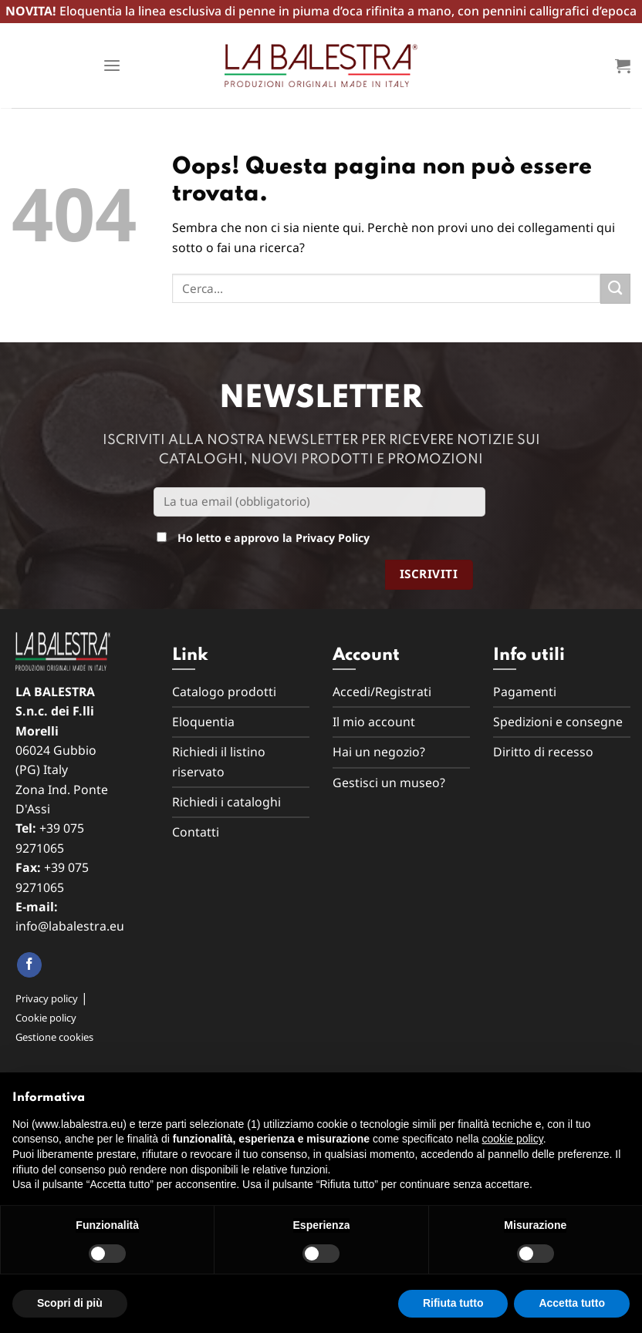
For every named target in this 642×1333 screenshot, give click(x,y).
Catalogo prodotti (224, 691)
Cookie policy (45, 1018)
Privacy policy (46, 998)
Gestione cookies (54, 1037)
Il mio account (374, 721)
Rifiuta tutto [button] (453, 1303)
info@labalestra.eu (69, 925)
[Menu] (112, 66)
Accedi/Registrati (382, 691)
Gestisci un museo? (389, 782)
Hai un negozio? (379, 751)
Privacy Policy (333, 537)
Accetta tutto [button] (572, 1303)
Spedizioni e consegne (558, 721)
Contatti (195, 831)
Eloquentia (203, 721)
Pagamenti (524, 691)
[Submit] (615, 289)
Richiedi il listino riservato (218, 761)
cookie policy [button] (512, 1139)
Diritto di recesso (543, 751)
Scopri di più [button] (70, 1303)
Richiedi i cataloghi (226, 801)
